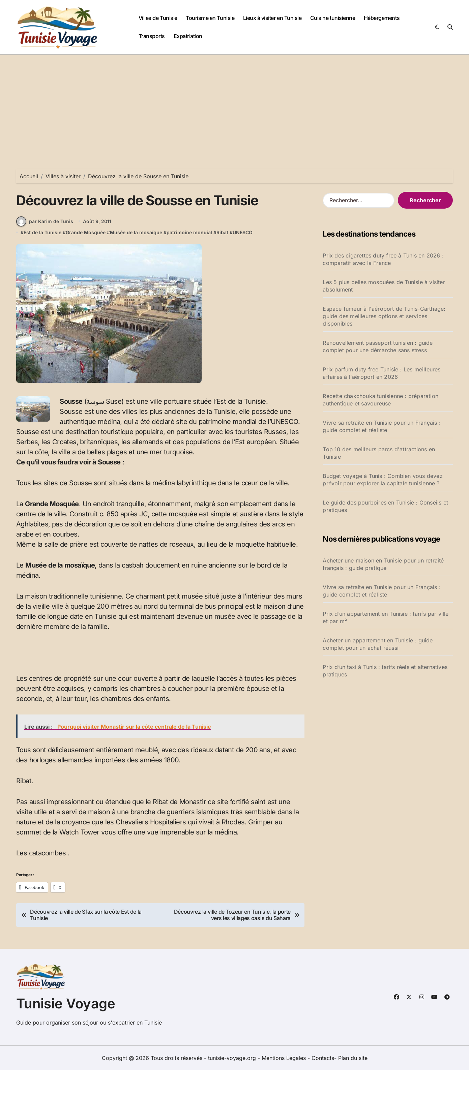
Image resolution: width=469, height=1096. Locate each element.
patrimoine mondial (189, 258)
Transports (152, 36)
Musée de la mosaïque (136, 258)
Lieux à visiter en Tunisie (272, 17)
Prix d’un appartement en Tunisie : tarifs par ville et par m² (385, 617)
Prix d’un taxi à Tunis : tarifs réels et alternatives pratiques (385, 671)
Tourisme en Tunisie (210, 17)
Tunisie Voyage (65, 1029)
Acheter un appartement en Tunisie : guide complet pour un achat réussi (378, 644)
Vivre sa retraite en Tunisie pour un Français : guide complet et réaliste (381, 426)
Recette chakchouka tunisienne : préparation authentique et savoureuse (380, 400)
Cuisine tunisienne (332, 17)
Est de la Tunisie (42, 258)
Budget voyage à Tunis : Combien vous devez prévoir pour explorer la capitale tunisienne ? (382, 480)
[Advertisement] (234, 105)
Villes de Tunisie (158, 17)
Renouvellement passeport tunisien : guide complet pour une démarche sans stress (378, 346)
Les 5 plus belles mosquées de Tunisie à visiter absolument (384, 286)
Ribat (222, 258)
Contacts (323, 1083)
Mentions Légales (284, 1083)
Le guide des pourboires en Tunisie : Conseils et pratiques (385, 506)
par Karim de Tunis (44, 247)
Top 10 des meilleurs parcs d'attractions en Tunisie (379, 453)
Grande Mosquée (86, 258)
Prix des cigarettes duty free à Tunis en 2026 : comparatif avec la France (383, 259)
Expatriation (188, 36)
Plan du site (353, 1083)
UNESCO (243, 258)
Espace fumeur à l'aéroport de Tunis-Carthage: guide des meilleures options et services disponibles (384, 316)
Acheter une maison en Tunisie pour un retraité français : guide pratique (383, 564)
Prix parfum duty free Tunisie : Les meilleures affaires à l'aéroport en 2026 (381, 373)
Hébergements (382, 17)
